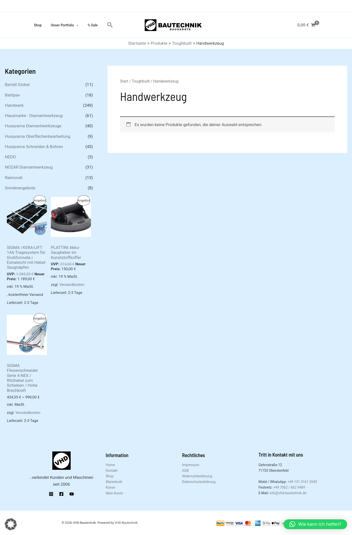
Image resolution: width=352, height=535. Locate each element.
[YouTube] (71, 494)
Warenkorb (114, 482)
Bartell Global (17, 84)
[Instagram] (51, 494)
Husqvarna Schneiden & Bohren (34, 146)
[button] (103, 25)
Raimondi (13, 177)
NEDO (10, 156)
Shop (37, 25)
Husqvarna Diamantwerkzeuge (33, 125)
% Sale (87, 25)
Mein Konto (114, 493)
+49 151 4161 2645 (302, 482)
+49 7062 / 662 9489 (289, 487)
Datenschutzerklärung (198, 482)
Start (124, 81)
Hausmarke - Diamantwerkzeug (34, 115)
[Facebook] (61, 494)
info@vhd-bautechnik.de (288, 493)
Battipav (12, 95)
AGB (185, 470)
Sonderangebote (20, 187)
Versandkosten (71, 284)
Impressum (190, 465)
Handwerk (14, 105)
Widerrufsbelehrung (197, 476)
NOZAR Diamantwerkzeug (29, 167)
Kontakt (112, 470)
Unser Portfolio (61, 25)
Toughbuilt (141, 81)
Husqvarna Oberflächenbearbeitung (37, 136)
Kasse (110, 487)
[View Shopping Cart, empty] (306, 25)
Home (110, 465)
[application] (73, 25)
